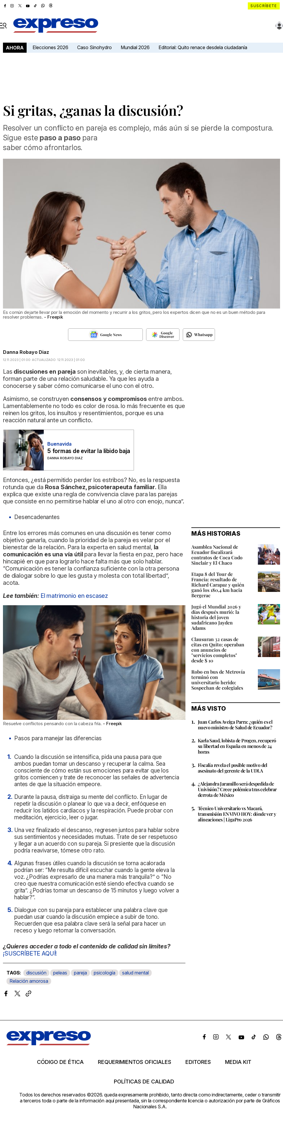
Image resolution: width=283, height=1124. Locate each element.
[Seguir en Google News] (105, 334)
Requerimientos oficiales (134, 1062)
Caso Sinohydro (94, 47)
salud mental (135, 973)
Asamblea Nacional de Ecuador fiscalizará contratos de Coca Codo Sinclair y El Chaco (216, 555)
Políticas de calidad (144, 1081)
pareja (80, 973)
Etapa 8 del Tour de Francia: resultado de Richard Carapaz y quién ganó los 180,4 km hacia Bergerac (217, 584)
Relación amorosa (28, 981)
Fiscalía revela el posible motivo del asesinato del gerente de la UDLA (232, 768)
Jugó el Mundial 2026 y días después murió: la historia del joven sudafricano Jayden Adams (216, 617)
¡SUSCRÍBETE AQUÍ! (30, 953)
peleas (60, 973)
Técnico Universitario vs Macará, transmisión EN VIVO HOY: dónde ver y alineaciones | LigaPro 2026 (237, 814)
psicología (104, 973)
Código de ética (60, 1062)
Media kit (238, 1062)
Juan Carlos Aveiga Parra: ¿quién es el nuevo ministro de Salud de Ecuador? (235, 724)
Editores (198, 1062)
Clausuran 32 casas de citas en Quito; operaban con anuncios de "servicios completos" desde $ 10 (217, 650)
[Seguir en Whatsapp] (199, 334)
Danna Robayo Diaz (26, 352)
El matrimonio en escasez (74, 595)
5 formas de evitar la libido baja (88, 451)
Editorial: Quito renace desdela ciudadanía (203, 47)
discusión (36, 973)
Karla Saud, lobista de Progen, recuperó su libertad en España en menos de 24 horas (237, 746)
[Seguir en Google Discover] (162, 334)
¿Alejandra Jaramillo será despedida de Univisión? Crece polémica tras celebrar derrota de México (237, 789)
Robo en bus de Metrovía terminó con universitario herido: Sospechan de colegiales (218, 680)
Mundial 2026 (135, 47)
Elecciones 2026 (50, 47)
